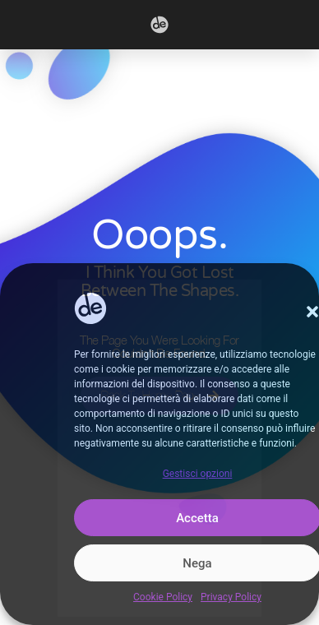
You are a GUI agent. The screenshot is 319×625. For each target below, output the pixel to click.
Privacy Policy (231, 597)
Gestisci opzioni (198, 473)
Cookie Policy (162, 597)
